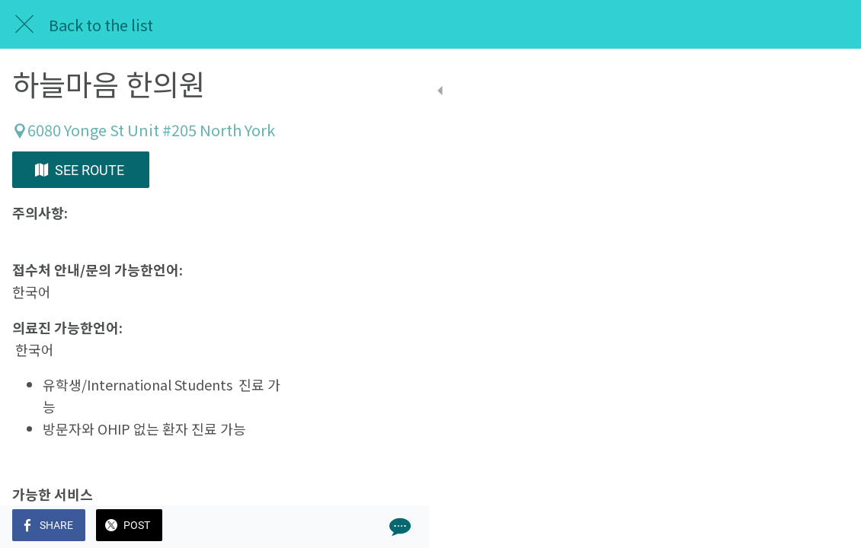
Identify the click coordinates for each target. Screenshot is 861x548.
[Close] (24, 24)
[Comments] (830, 526)
